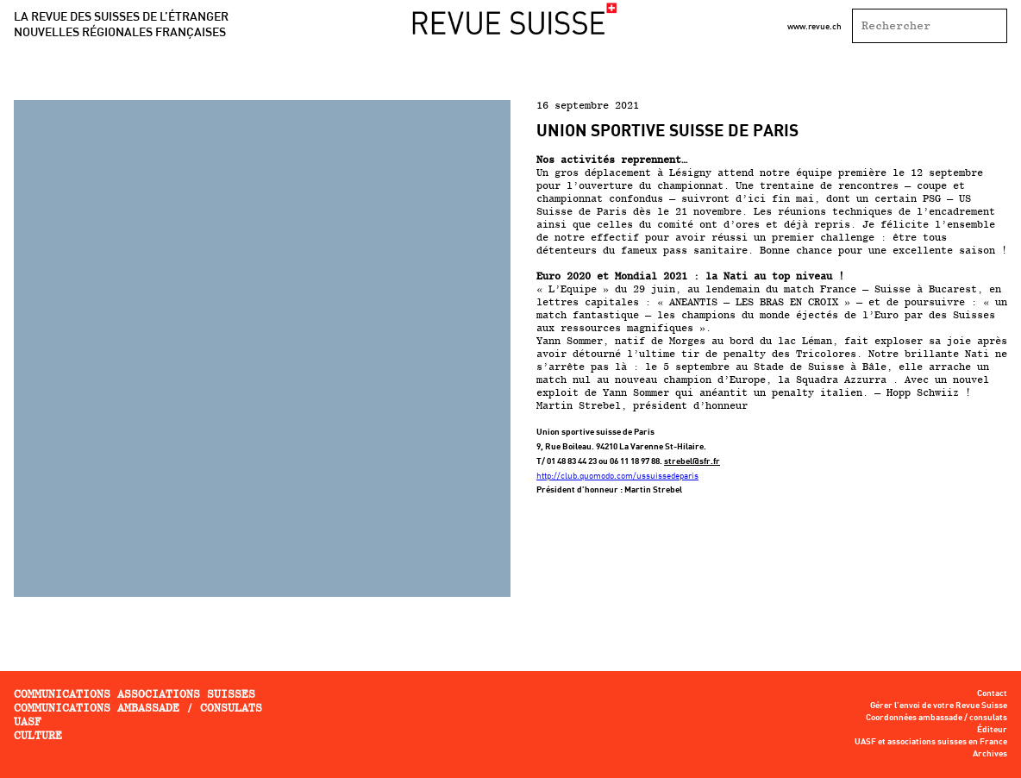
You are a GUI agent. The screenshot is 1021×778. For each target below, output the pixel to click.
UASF (27, 721)
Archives (990, 754)
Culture (38, 735)
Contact (992, 693)
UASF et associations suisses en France (931, 741)
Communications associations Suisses (134, 693)
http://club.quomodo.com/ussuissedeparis (617, 475)
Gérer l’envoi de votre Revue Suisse (938, 705)
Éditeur (992, 729)
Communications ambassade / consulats (138, 707)
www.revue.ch (814, 26)
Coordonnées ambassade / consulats (936, 717)
